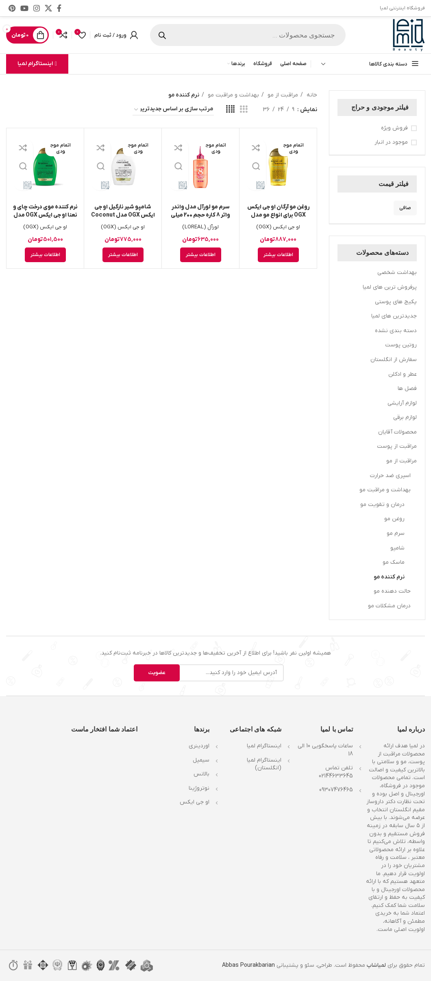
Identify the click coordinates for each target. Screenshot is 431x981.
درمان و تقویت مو (382, 504)
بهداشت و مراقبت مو (385, 490)
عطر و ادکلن (402, 374)
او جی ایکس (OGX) (278, 227)
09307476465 (336, 790)
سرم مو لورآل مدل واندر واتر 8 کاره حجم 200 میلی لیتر (200, 215)
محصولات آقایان (397, 432)
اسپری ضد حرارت (390, 476)
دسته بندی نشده (396, 331)
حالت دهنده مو (392, 591)
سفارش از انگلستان (393, 359)
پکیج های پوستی (396, 302)
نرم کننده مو (389, 577)
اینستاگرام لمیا (37, 64)
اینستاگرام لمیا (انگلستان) (264, 764)
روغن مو (394, 519)
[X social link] (48, 8)
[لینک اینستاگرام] (36, 8)
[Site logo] (408, 35)
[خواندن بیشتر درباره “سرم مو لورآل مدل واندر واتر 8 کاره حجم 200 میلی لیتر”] (200, 254)
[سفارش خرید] (173, 110)
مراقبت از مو (401, 461)
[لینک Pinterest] (12, 8)
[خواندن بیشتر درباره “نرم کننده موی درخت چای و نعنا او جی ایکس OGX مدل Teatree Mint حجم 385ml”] (45, 254)
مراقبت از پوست (397, 446)
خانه (311, 95)
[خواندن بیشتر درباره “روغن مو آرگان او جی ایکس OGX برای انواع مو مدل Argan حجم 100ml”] (278, 254)
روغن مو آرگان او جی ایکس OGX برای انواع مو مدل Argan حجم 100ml (278, 215)
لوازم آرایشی (402, 403)
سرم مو (396, 533)
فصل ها (407, 388)
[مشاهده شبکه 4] (230, 109)
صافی (405, 208)
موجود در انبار (391, 142)
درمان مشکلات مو (389, 606)
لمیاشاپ (376, 965)
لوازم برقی (405, 417)
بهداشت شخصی (397, 272)
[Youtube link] (24, 8)
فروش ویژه (394, 128)
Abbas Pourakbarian (248, 965)
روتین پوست (401, 345)
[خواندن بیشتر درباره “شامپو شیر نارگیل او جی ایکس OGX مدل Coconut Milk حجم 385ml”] (123, 254)
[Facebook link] (59, 8)
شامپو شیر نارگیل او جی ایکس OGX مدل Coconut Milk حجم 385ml (123, 215)
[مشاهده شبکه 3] (244, 109)
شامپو (397, 548)
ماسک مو (394, 562)
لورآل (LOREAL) (200, 227)
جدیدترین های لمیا (394, 316)
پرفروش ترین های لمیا (390, 287)
